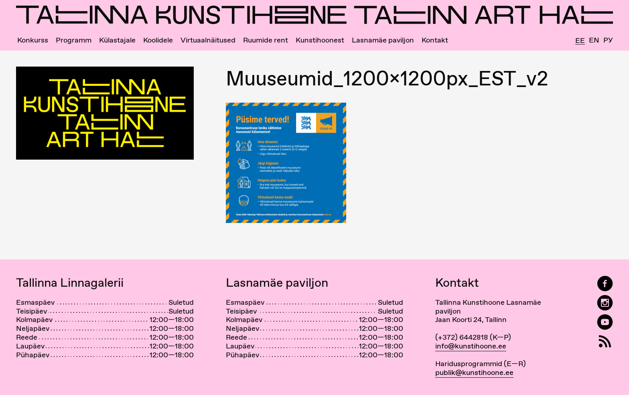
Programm (73, 40)
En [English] (594, 40)
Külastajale (117, 40)
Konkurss (32, 40)
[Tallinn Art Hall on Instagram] (605, 303)
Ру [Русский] (608, 40)
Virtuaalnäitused (208, 40)
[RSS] (605, 341)
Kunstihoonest (320, 40)
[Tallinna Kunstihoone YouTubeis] (605, 322)
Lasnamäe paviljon (383, 40)
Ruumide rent (265, 40)
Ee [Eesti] (580, 41)
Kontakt (435, 40)
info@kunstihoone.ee (470, 346)
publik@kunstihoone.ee (474, 372)
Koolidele (158, 40)
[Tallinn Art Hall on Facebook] (605, 283)
